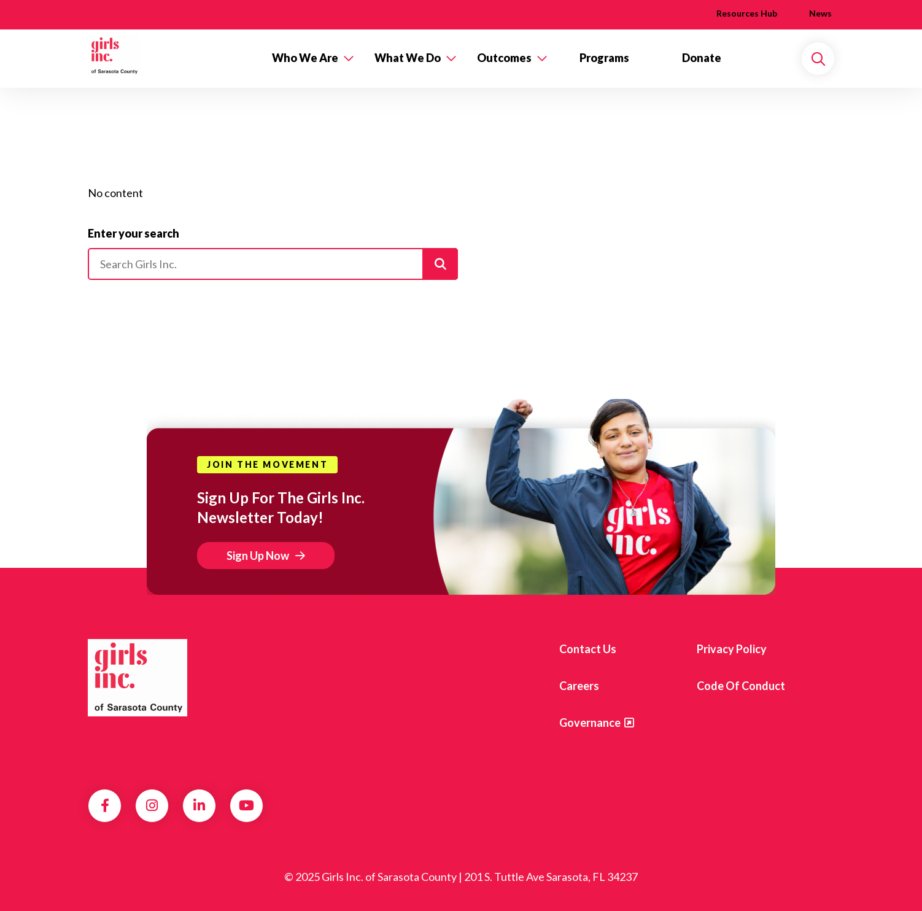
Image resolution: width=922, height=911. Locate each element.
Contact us (587, 649)
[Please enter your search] (273, 264)
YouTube (246, 805)
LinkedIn (199, 805)
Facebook (105, 805)
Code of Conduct (741, 685)
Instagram (151, 805)
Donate (701, 57)
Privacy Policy (732, 649)
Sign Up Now (258, 555)
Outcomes (504, 57)
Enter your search (133, 233)
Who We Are (305, 57)
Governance (590, 722)
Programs (604, 57)
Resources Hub (746, 13)
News (820, 13)
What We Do (407, 57)
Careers (579, 685)
